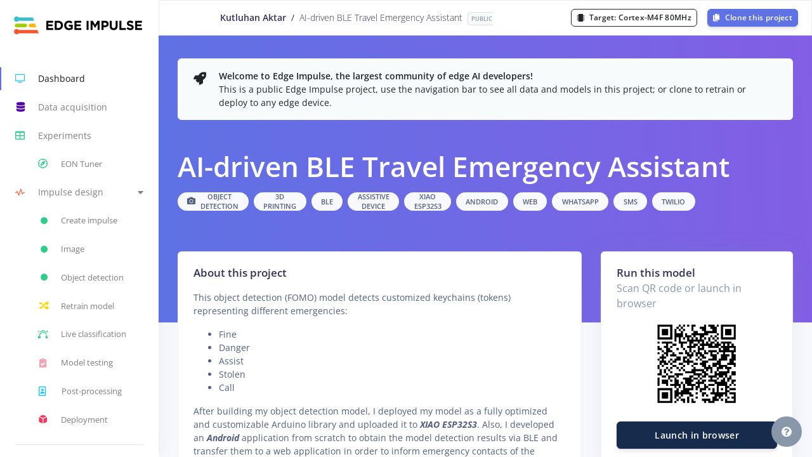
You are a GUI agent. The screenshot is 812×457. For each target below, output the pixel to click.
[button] (79, 192)
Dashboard (50, 78)
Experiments (53, 135)
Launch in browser (697, 435)
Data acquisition (61, 107)
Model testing (75, 363)
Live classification (82, 334)
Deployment (73, 419)
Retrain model (76, 306)
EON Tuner (70, 163)
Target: (634, 17)
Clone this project (752, 17)
